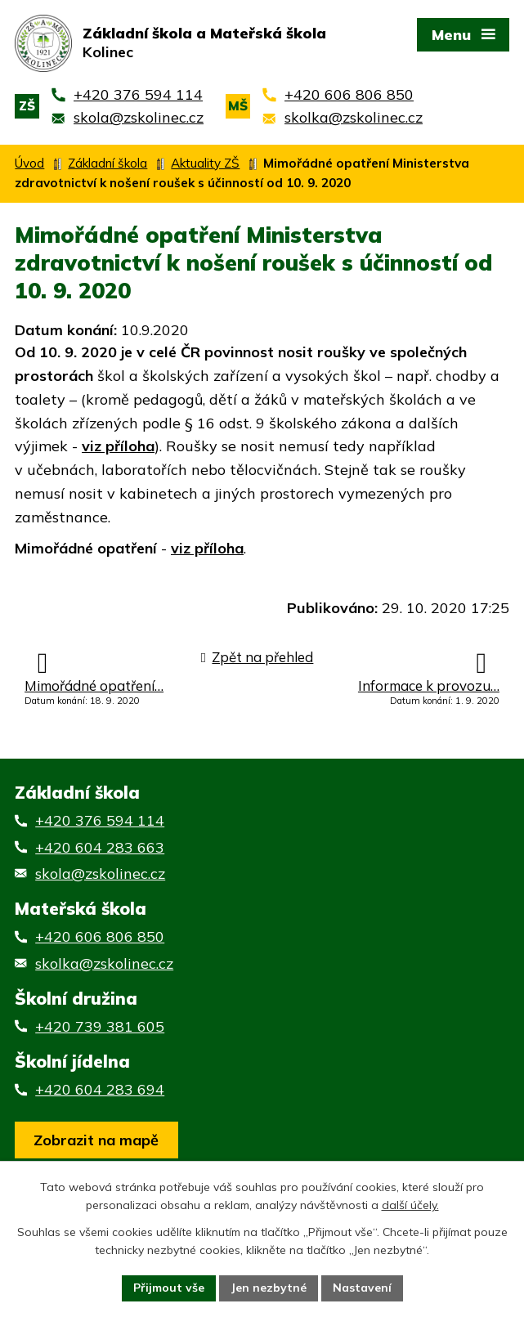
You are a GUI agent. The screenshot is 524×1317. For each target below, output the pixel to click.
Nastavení (362, 1287)
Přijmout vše (168, 1287)
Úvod (29, 163)
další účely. (410, 1205)
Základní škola (107, 163)
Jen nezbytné (269, 1287)
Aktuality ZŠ (205, 163)
